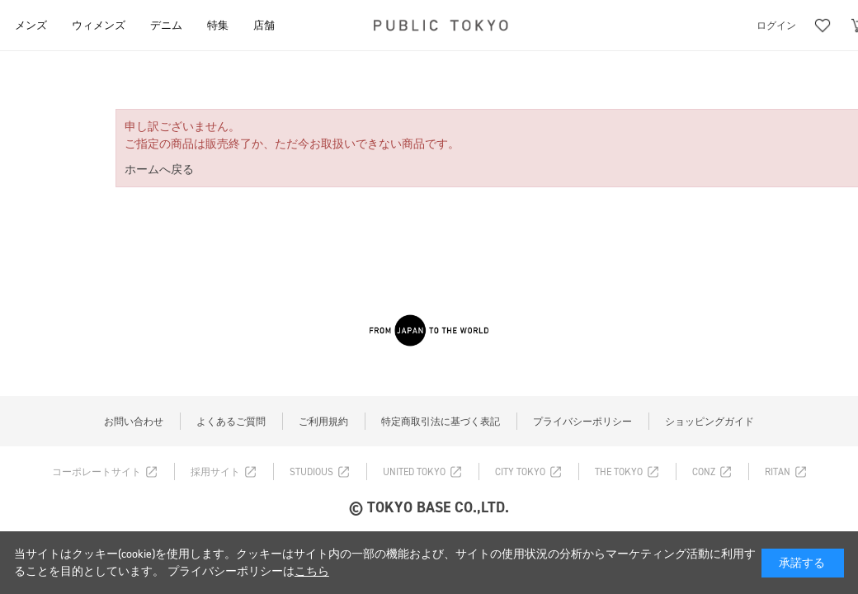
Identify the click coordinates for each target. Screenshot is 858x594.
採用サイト (215, 471)
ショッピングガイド (709, 421)
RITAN (777, 471)
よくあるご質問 (231, 421)
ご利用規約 (323, 421)
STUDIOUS (311, 471)
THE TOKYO (619, 471)
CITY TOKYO (520, 471)
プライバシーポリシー (582, 421)
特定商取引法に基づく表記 (440, 421)
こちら (312, 571)
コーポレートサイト (96, 471)
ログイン (776, 25)
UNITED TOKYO (414, 471)
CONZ (703, 471)
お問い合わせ (133, 421)
